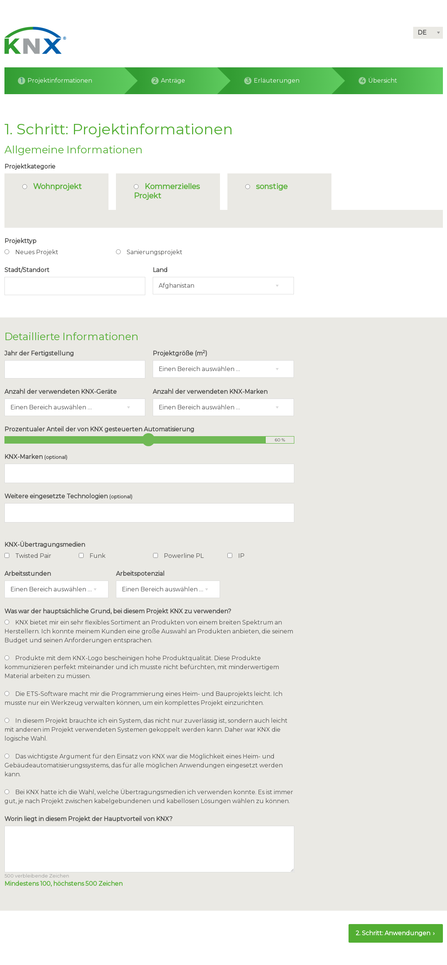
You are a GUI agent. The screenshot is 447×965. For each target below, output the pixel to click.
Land (160, 270)
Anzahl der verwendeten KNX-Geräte (60, 391)
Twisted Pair (33, 555)
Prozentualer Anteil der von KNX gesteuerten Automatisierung (99, 429)
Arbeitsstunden (27, 573)
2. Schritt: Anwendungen (394, 933)
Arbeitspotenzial (140, 573)
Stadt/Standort (26, 270)
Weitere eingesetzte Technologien (68, 496)
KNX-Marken (35, 456)
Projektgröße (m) (180, 353)
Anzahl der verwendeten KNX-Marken (210, 391)
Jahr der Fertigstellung (39, 353)
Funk (98, 555)
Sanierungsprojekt (154, 252)
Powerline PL (184, 555)
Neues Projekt (36, 252)
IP (241, 555)
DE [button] (422, 32)
